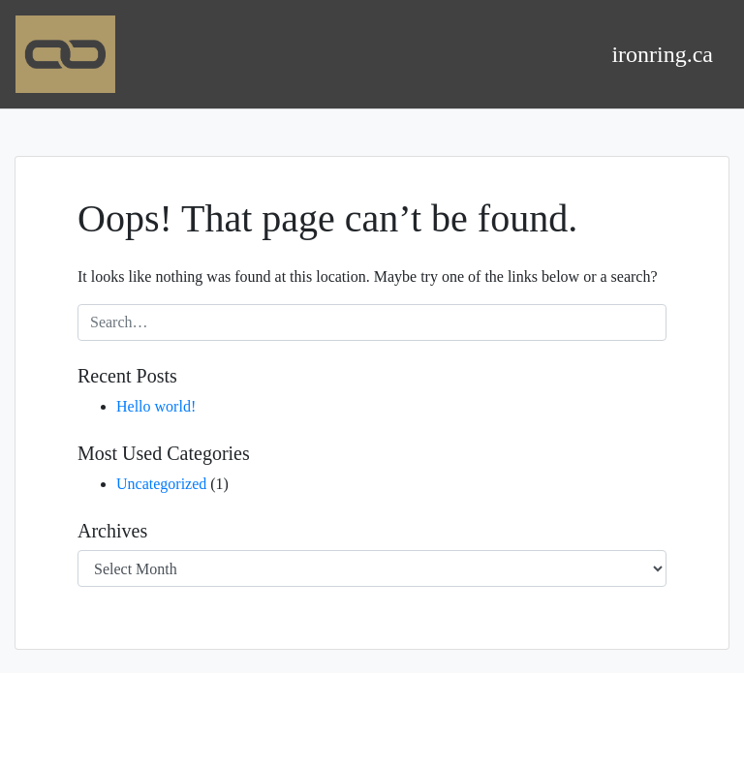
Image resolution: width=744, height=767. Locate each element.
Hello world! (156, 406)
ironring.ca (662, 54)
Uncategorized (161, 484)
